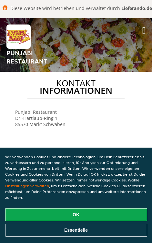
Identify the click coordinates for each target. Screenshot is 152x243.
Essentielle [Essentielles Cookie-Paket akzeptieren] (76, 230)
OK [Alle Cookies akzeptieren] (76, 214)
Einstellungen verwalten (27, 185)
